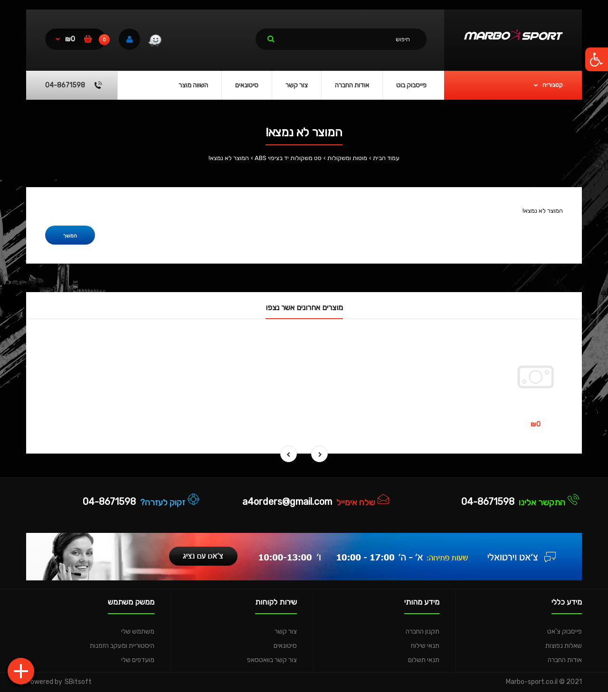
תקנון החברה (422, 631)
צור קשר (286, 631)
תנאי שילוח (425, 646)
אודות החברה (565, 660)
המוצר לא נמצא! (229, 157)
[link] (154, 42)
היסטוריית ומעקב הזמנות (122, 646)
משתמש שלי (137, 631)
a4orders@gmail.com (287, 501)
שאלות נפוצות (563, 646)
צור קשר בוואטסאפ (272, 660)
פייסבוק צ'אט (564, 631)
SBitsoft (78, 682)
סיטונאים (285, 646)
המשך (70, 236)
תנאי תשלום (423, 660)
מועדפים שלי (137, 660)
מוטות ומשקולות (347, 157)
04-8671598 (487, 501)
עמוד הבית (386, 157)
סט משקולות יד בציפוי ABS (288, 157)
